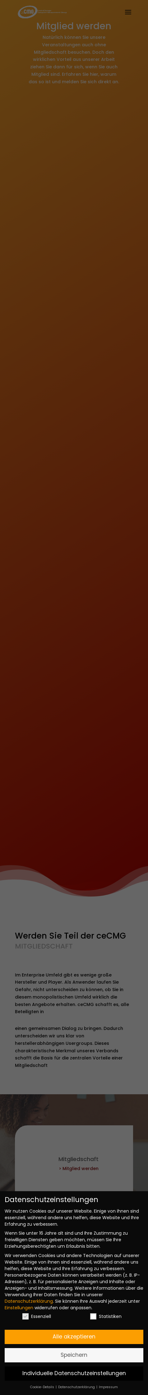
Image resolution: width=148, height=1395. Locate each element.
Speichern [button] (74, 1355)
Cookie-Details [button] (42, 1387)
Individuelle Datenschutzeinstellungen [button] (74, 1373)
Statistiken (106, 1316)
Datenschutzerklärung (29, 1301)
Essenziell (36, 1316)
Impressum (108, 1387)
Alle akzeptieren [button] (74, 1336)
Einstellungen (19, 1308)
